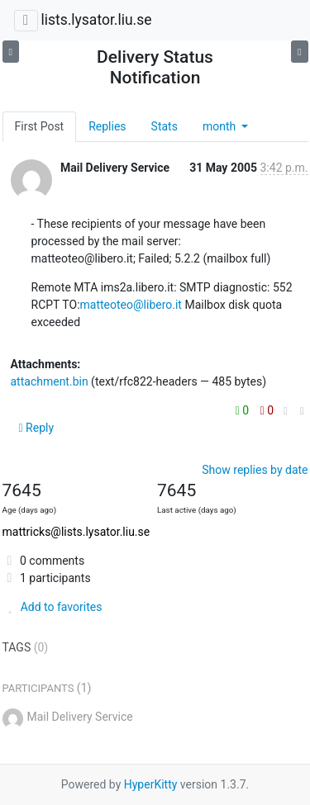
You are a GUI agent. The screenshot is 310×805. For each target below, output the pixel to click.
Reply (37, 427)
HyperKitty (151, 784)
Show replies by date (255, 469)
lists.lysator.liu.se (96, 20)
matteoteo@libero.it (131, 304)
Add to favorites (52, 606)
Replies (107, 126)
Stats (164, 126)
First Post (39, 126)
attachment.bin (49, 381)
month (221, 126)
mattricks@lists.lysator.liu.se (76, 531)
